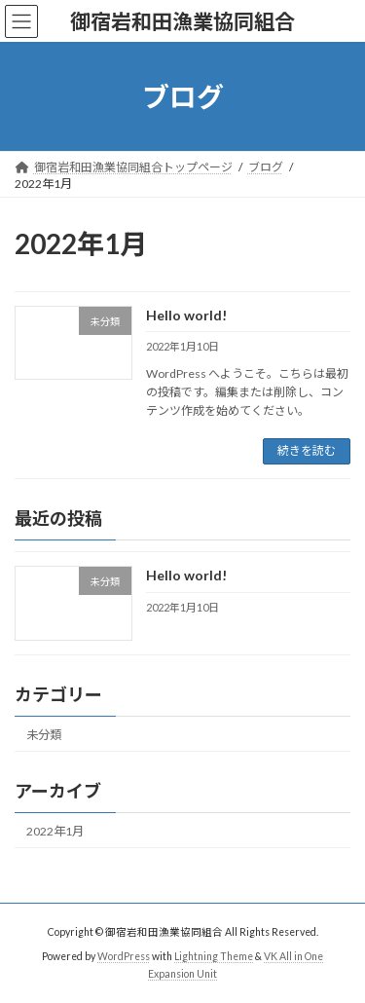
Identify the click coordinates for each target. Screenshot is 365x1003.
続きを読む (306, 450)
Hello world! (186, 315)
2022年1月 (55, 830)
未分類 (43, 733)
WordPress (123, 956)
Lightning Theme (213, 956)
